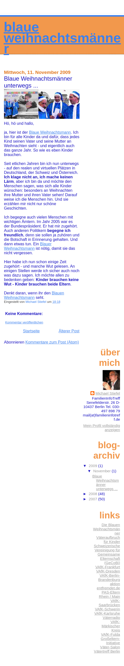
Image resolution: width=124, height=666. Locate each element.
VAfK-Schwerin (107, 609)
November (102, 471)
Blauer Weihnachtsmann (27, 246)
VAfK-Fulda (110, 634)
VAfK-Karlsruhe (107, 613)
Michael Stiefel (107, 393)
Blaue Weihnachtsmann (50, 132)
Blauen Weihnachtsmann (34, 295)
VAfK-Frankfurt (107, 567)
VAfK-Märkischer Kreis (111, 626)
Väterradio (111, 617)
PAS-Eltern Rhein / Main (109, 594)
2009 (93, 466)
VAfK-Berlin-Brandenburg (109, 577)
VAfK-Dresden (108, 571)
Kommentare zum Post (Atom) (52, 342)
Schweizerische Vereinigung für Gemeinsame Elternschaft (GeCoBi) (107, 554)
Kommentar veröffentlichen (24, 322)
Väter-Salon (110, 647)
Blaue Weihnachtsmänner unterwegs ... (105, 482)
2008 (93, 494)
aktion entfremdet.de (108, 586)
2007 (93, 499)
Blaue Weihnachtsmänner (62, 37)
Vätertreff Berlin (107, 651)
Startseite (31, 331)
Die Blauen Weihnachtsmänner (106, 529)
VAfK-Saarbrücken (109, 603)
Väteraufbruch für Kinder (108, 539)
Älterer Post (69, 331)
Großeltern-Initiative (110, 640)
